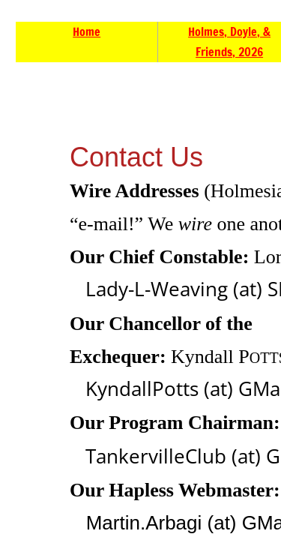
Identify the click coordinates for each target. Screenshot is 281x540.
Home (86, 31)
